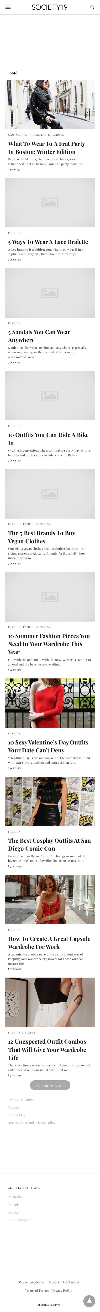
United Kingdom (20, 1220)
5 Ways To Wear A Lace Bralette (48, 241)
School (58, 134)
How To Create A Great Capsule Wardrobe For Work (49, 942)
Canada (14, 1204)
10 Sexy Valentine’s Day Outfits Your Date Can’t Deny (48, 746)
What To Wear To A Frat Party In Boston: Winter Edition (46, 147)
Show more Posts (48, 1085)
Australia (15, 1197)
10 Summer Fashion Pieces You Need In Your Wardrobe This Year (49, 644)
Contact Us (16, 1115)
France (13, 1212)
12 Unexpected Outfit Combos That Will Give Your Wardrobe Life (47, 1049)
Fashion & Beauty (37, 524)
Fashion (14, 233)
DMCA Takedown (21, 1099)
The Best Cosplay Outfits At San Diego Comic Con (49, 844)
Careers (14, 1107)
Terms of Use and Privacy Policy (31, 1122)
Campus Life (17, 134)
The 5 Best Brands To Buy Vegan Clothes (41, 537)
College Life (40, 134)
